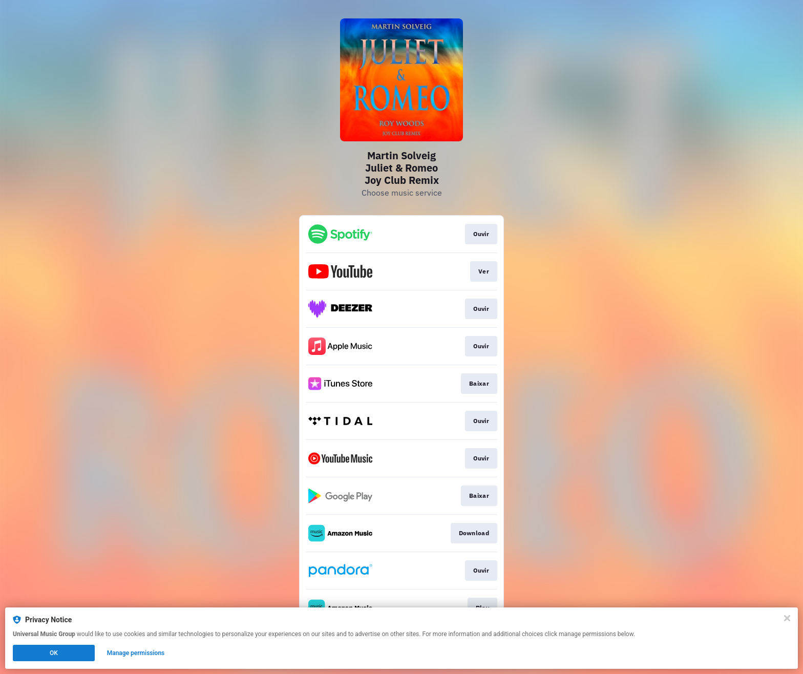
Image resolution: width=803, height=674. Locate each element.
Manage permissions (136, 653)
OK (54, 653)
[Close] (787, 618)
